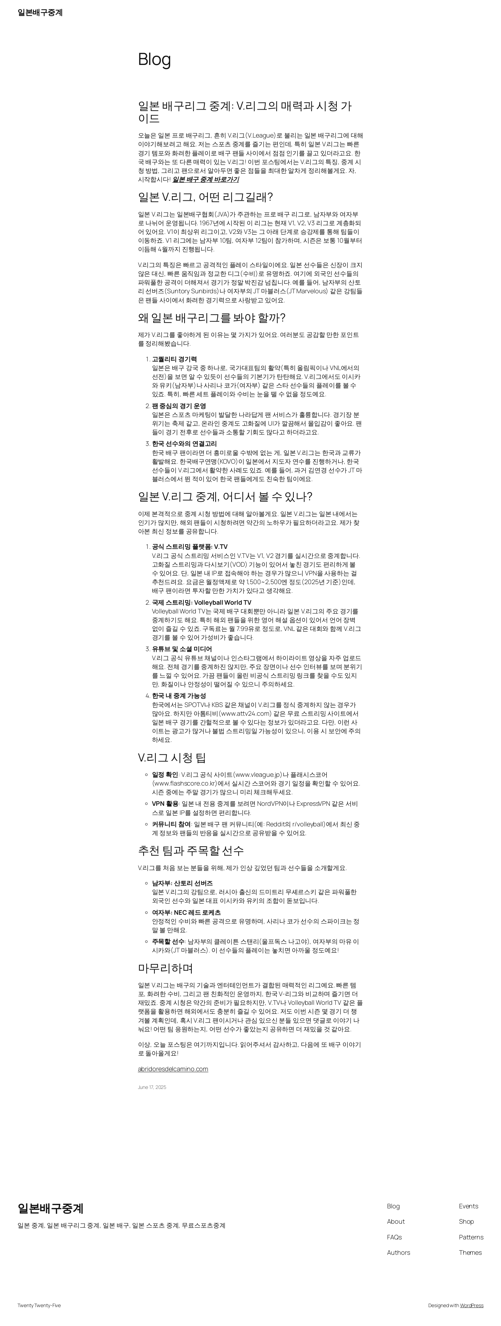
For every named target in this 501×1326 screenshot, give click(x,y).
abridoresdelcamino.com (173, 1069)
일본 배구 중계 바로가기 (205, 179)
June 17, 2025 (152, 1087)
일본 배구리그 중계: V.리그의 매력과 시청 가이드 (245, 111)
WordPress (472, 1305)
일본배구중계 (40, 12)
